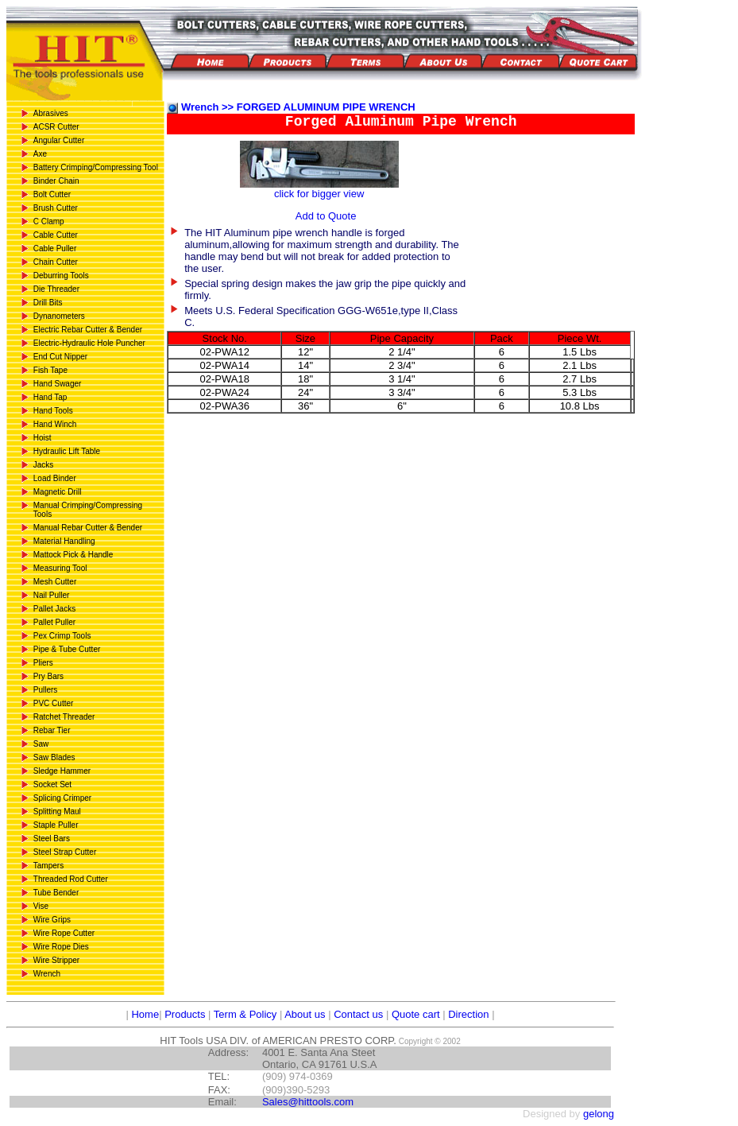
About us (304, 1014)
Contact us (358, 1014)
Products (184, 1014)
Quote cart (416, 1014)
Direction (468, 1014)
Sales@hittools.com (308, 1102)
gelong (598, 1114)
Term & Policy (245, 1014)
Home (144, 1014)
